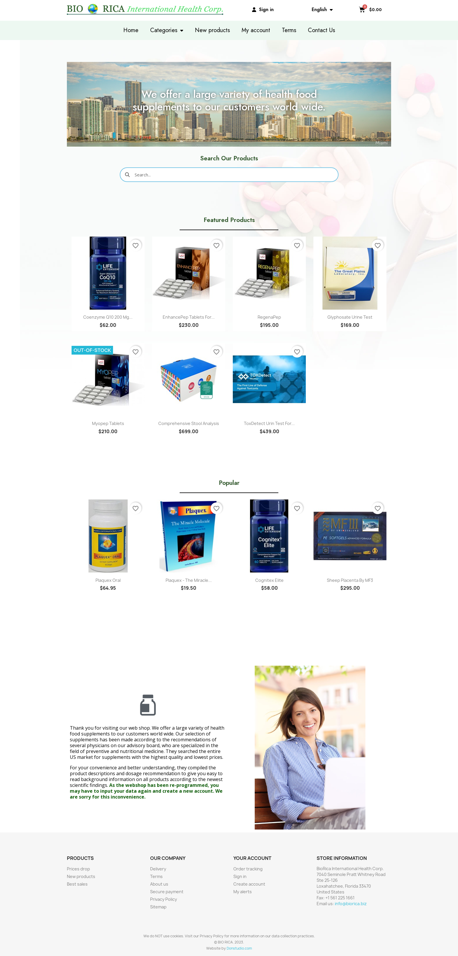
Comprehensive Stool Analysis (188, 423)
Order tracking (248, 869)
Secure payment (166, 891)
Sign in (240, 876)
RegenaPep (269, 317)
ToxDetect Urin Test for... (269, 423)
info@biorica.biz (351, 903)
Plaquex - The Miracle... (189, 580)
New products (212, 30)
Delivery (158, 869)
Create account (249, 884)
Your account (252, 858)
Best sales (77, 884)
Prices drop (78, 869)
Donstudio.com (239, 948)
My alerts (242, 891)
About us (159, 884)
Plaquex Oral (108, 580)
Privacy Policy (163, 899)
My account (256, 30)
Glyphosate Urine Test (349, 317)
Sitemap (158, 907)
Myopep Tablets (108, 423)
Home (130, 30)
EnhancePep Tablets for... (189, 317)
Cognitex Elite (269, 580)
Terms (289, 30)
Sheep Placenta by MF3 (350, 580)
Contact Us (321, 30)
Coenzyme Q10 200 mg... (108, 317)
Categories (166, 30)
